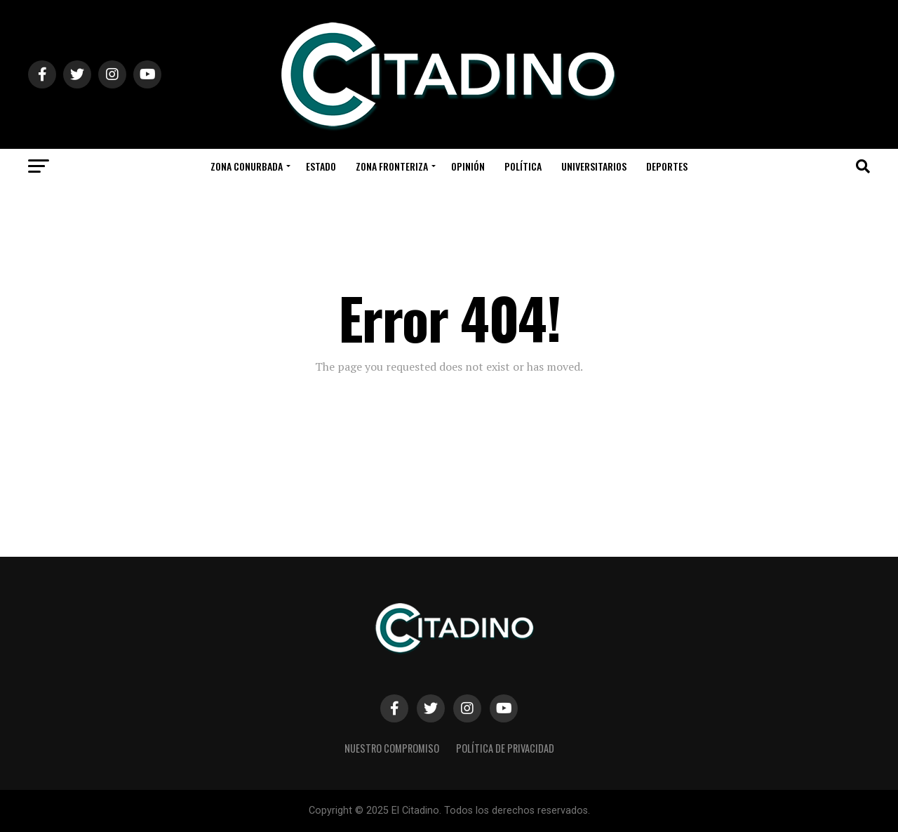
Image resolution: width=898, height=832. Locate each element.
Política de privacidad (505, 748)
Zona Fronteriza (392, 166)
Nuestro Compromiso (391, 748)
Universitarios (593, 166)
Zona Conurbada (246, 166)
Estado (321, 166)
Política (523, 166)
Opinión (468, 166)
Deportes (667, 166)
